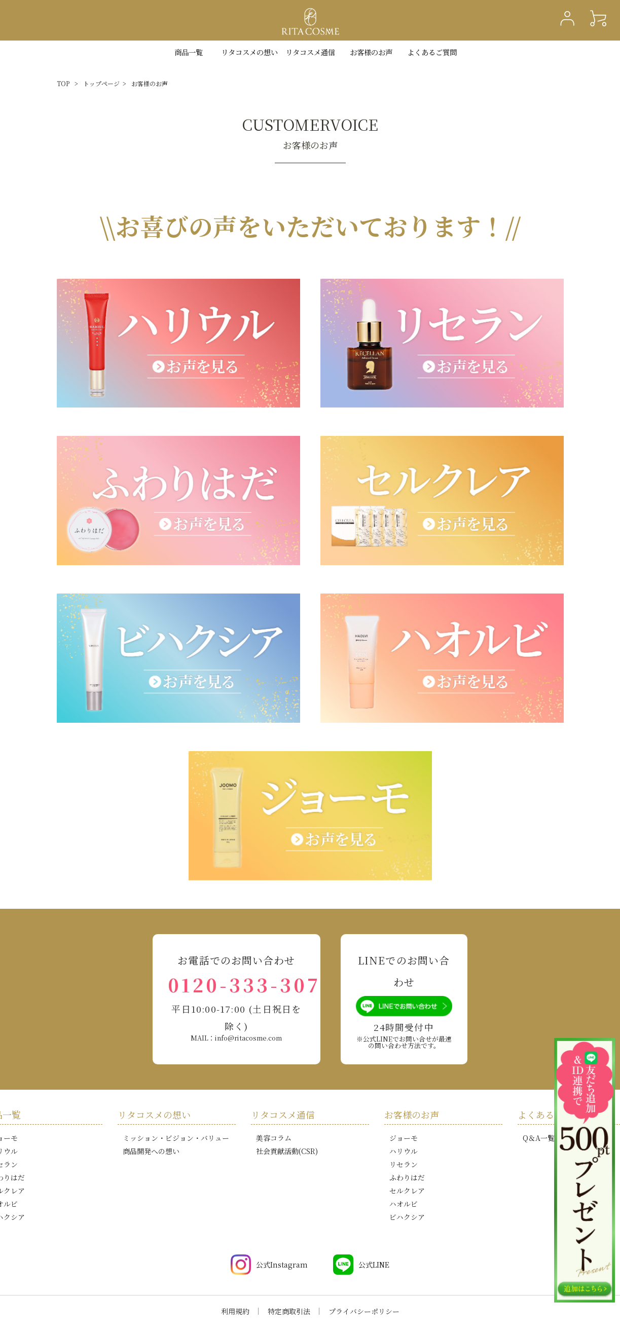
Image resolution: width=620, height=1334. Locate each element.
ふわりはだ (407, 1177)
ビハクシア (407, 1217)
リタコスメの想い (154, 1114)
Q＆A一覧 (539, 1138)
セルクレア (407, 1190)
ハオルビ (403, 1204)
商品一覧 (188, 52)
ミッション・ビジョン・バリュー (176, 1138)
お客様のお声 (371, 52)
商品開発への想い (151, 1151)
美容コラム (273, 1138)
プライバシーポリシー (364, 1311)
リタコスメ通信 (310, 52)
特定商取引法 (289, 1311)
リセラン (403, 1164)
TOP (63, 83)
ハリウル (403, 1151)
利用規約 (235, 1311)
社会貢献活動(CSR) (287, 1151)
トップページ (101, 83)
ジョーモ (403, 1138)
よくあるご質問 (432, 52)
